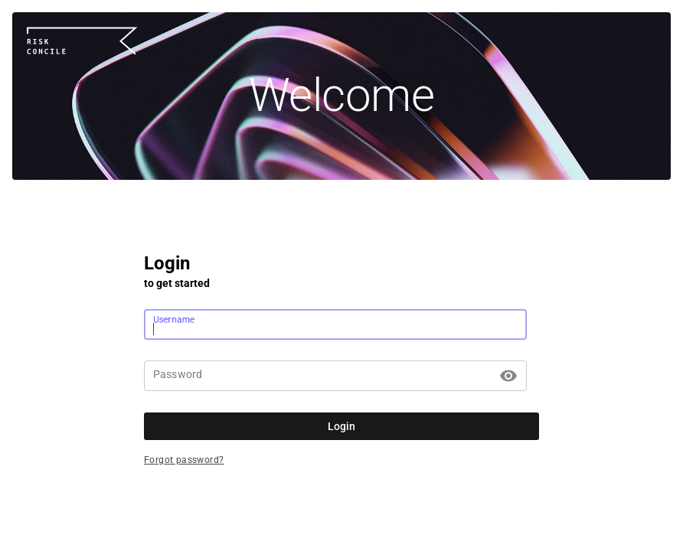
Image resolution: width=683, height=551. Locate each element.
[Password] (324, 375)
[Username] (335, 324)
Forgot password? (184, 460)
